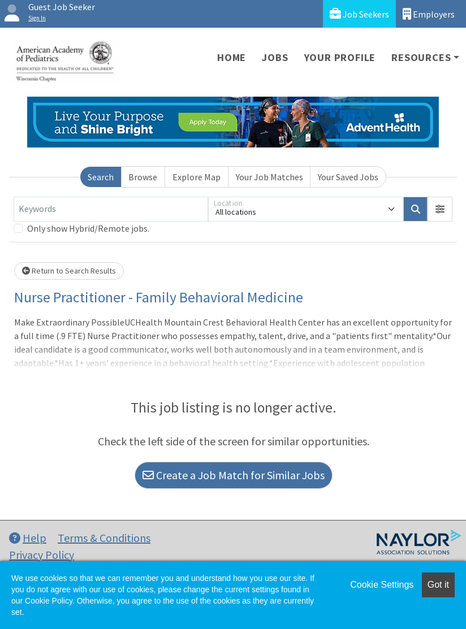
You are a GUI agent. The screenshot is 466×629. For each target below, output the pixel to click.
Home (231, 57)
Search (101, 177)
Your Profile (340, 57)
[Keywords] (111, 209)
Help (27, 538)
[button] (440, 209)
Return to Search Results (69, 271)
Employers (429, 14)
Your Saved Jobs (348, 177)
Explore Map (196, 177)
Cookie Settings (381, 584)
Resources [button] (421, 57)
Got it (438, 584)
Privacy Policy (41, 555)
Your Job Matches (269, 177)
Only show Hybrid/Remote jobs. (88, 228)
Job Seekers (359, 14)
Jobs (275, 57)
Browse (142, 177)
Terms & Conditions (104, 538)
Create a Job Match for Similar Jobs (234, 475)
